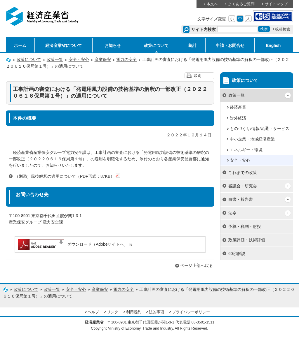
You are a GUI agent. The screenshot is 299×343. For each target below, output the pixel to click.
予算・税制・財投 (244, 226)
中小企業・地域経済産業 (252, 139)
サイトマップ (276, 4)
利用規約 (133, 312)
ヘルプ (93, 312)
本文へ (212, 4)
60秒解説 (236, 253)
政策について (156, 45)
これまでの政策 (242, 172)
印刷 (197, 76)
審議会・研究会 (242, 186)
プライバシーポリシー (191, 312)
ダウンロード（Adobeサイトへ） (75, 244)
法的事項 (156, 312)
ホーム (20, 45)
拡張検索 (282, 29)
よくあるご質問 (241, 4)
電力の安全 (126, 59)
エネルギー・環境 (246, 149)
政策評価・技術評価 (246, 240)
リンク (112, 312)
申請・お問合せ (230, 45)
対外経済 (238, 118)
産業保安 (103, 59)
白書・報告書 (240, 199)
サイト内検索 (203, 29)
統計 (192, 45)
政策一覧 (55, 59)
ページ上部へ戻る (196, 265)
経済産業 (238, 107)
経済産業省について (63, 45)
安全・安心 (79, 59)
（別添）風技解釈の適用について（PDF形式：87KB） (67, 176)
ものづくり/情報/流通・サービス (259, 128)
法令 (232, 213)
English (273, 45)
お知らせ (113, 45)
